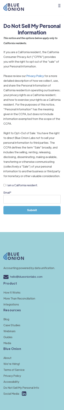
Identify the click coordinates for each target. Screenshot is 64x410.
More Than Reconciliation (19, 298)
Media (7, 343)
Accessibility (11, 381)
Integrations (11, 304)
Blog (6, 319)
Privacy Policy (35, 76)
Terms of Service (14, 370)
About (7, 358)
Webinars (9, 331)
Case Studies (11, 325)
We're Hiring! (11, 364)
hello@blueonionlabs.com (22, 276)
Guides (7, 337)
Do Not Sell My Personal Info (21, 387)
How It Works (11, 292)
